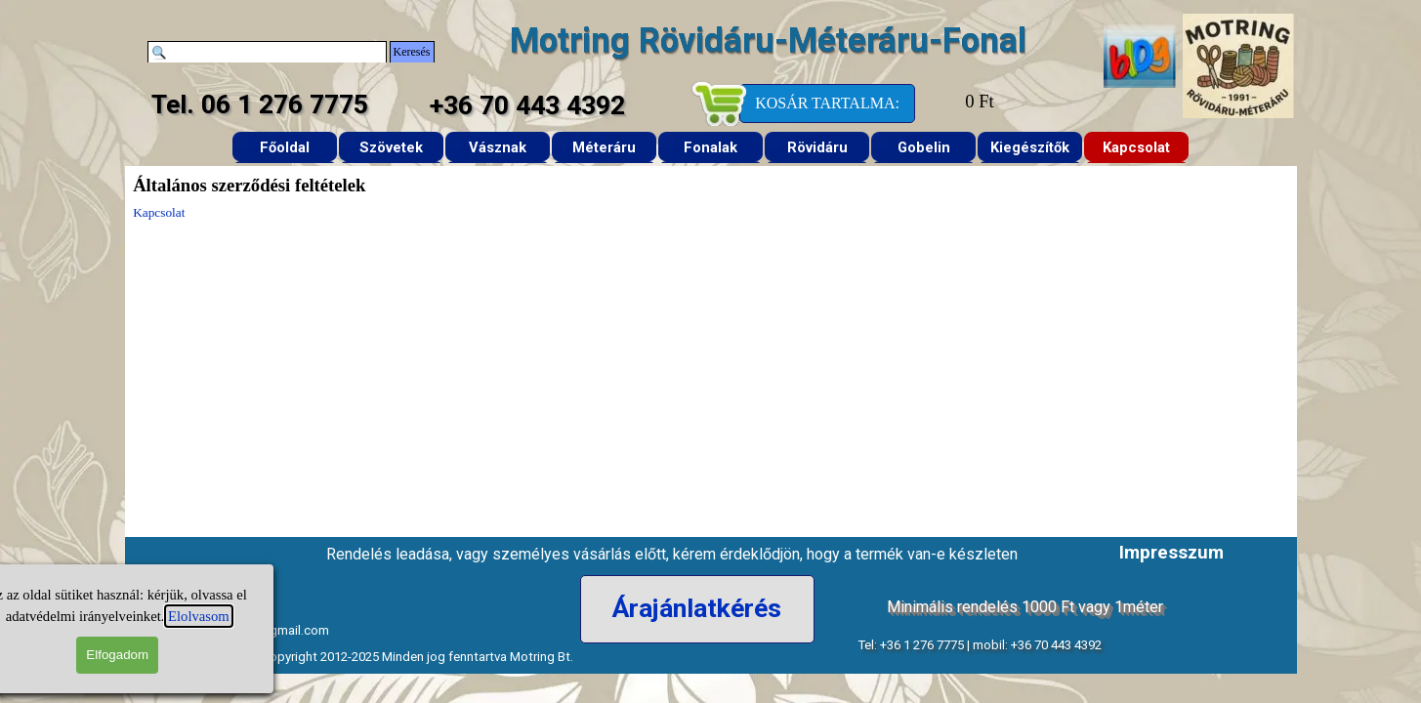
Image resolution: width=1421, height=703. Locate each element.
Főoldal (285, 147)
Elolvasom (108, 616)
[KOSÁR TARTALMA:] (827, 103)
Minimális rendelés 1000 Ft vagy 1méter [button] (1025, 607)
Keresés (412, 52)
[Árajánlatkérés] (697, 609)
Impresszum (1171, 552)
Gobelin (924, 147)
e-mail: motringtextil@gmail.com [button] (236, 630)
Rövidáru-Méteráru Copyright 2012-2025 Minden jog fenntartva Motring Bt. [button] (363, 656)
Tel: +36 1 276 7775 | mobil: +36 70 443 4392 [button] (979, 645)
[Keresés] (267, 52)
